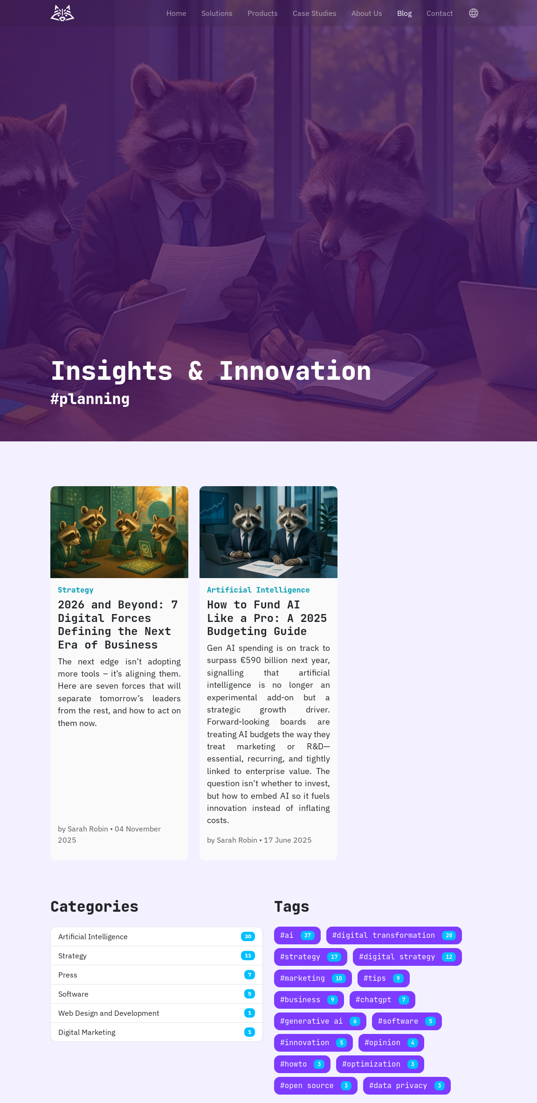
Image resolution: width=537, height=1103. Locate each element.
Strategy (156, 955)
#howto (302, 1064)
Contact (440, 13)
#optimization (380, 1064)
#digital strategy (407, 957)
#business (309, 1000)
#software (407, 1021)
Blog (404, 13)
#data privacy (407, 1085)
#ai (297, 935)
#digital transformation (394, 935)
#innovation (313, 1042)
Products (263, 13)
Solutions (217, 13)
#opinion (391, 1042)
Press (156, 974)
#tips (384, 978)
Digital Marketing (156, 1032)
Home (176, 13)
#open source (315, 1085)
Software (156, 993)
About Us (366, 13)
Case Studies (315, 13)
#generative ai (320, 1021)
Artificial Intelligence (156, 936)
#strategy (310, 957)
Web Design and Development (156, 1013)
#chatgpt (382, 1000)
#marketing (313, 978)
